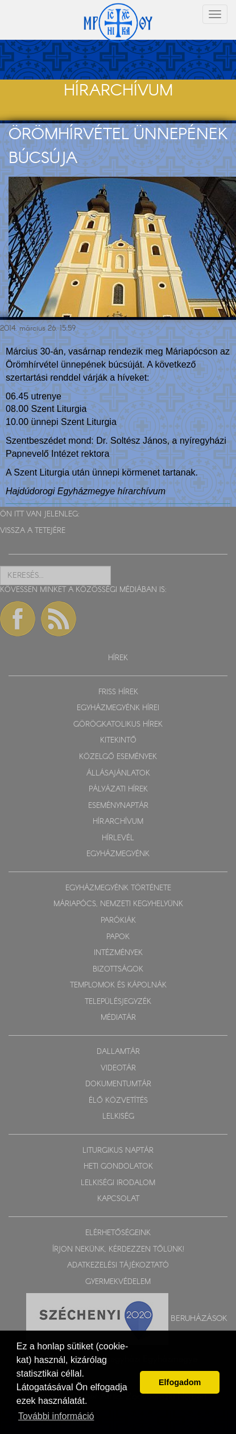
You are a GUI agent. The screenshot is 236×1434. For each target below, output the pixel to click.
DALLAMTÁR (118, 1052)
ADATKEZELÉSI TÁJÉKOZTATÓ (118, 1265)
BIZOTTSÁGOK (118, 969)
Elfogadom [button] (180, 1382)
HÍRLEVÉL (118, 838)
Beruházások (199, 1318)
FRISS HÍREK (118, 692)
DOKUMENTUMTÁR (118, 1084)
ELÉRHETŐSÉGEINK (118, 1233)
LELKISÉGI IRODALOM (118, 1183)
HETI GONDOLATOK (118, 1166)
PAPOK (118, 937)
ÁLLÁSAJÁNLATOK (118, 773)
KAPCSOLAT (118, 1199)
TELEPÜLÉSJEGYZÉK (118, 1002)
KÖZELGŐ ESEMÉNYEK (118, 757)
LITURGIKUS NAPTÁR (118, 1150)
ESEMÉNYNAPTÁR (118, 806)
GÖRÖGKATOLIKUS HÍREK (118, 724)
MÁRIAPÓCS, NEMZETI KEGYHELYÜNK (118, 904)
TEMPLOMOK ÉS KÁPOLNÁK (118, 985)
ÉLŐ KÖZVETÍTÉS (118, 1100)
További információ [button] (56, 1416)
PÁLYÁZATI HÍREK (118, 789)
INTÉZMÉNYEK (118, 953)
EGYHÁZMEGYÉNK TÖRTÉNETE (118, 888)
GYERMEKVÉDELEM (118, 1282)
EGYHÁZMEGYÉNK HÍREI (118, 708)
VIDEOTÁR (118, 1068)
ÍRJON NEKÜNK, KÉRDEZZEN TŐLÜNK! (118, 1249)
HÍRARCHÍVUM (118, 821)
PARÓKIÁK (118, 920)
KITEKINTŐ (118, 740)
